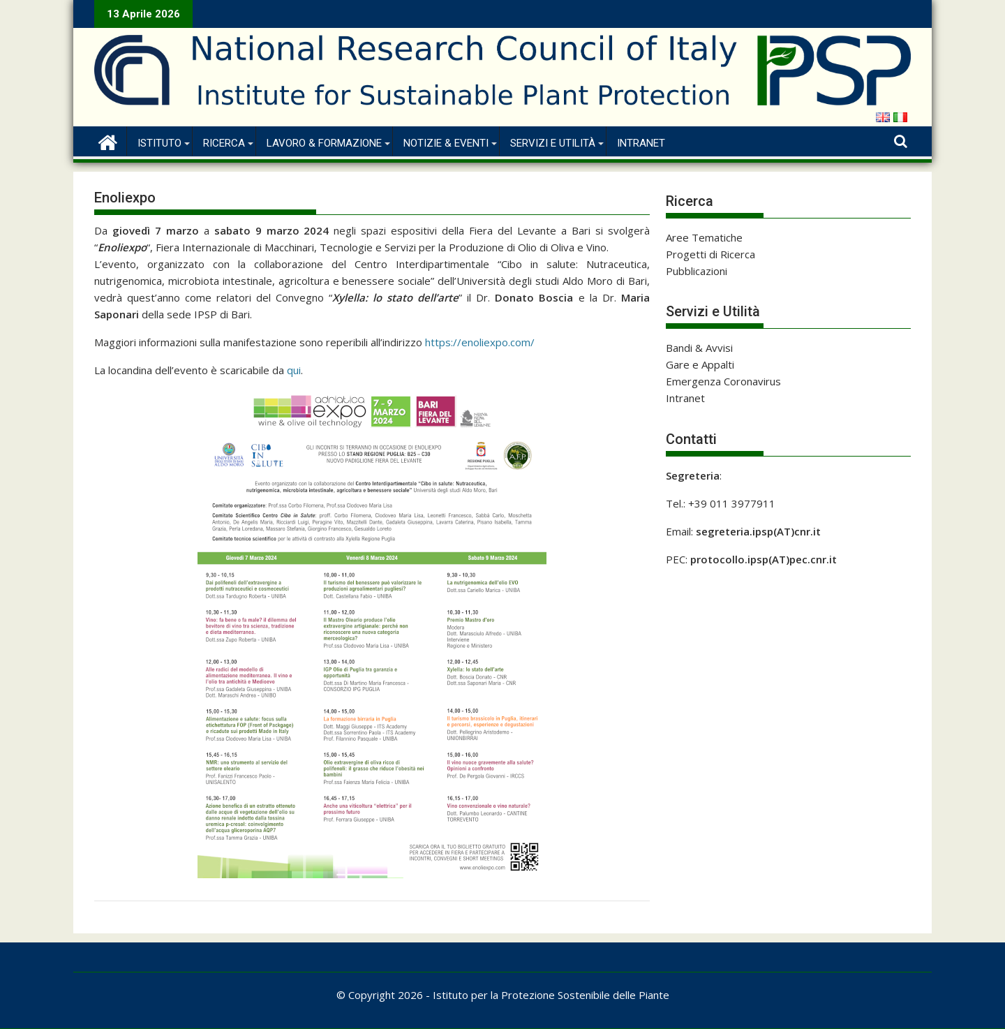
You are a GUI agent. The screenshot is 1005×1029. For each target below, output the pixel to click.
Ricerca (224, 143)
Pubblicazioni (696, 271)
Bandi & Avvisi (699, 348)
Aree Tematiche (704, 237)
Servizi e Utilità (552, 143)
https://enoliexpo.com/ (480, 342)
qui (294, 370)
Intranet (641, 143)
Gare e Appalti (700, 364)
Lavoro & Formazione (324, 143)
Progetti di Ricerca (710, 254)
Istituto (159, 143)
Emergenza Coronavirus (723, 381)
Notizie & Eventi (446, 143)
